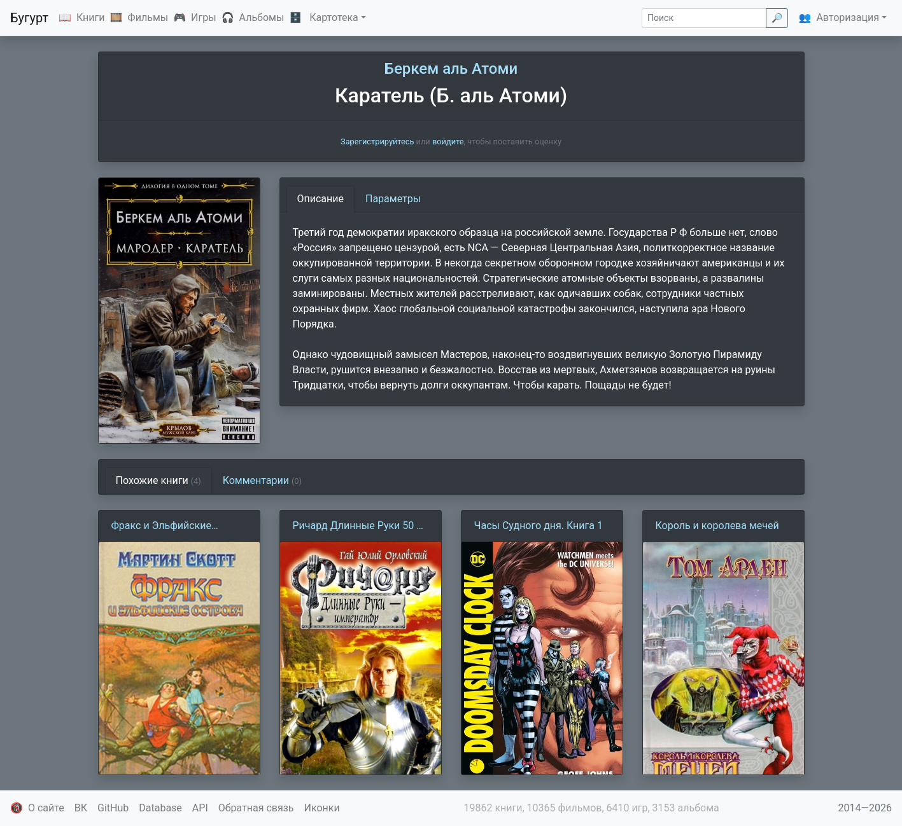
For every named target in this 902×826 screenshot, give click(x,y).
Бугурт (29, 17)
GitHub (113, 808)
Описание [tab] (320, 199)
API (200, 808)
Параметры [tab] (393, 199)
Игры (203, 17)
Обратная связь (256, 808)
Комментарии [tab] (262, 480)
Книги (90, 17)
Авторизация (847, 17)
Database (160, 808)
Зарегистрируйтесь (377, 141)
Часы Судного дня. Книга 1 (538, 526)
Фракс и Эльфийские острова (161, 526)
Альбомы (262, 17)
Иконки (322, 808)
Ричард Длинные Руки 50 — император (359, 526)
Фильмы (147, 17)
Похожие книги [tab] (158, 480)
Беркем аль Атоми (451, 69)
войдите (448, 141)
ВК (80, 808)
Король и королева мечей (717, 526)
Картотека (333, 17)
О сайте (46, 808)
